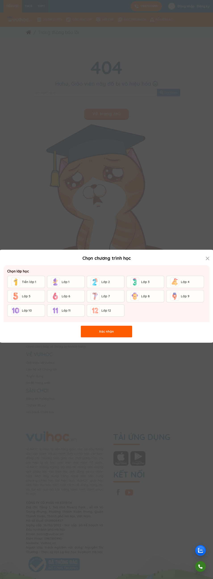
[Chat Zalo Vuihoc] (200, 550)
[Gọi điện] (200, 566)
